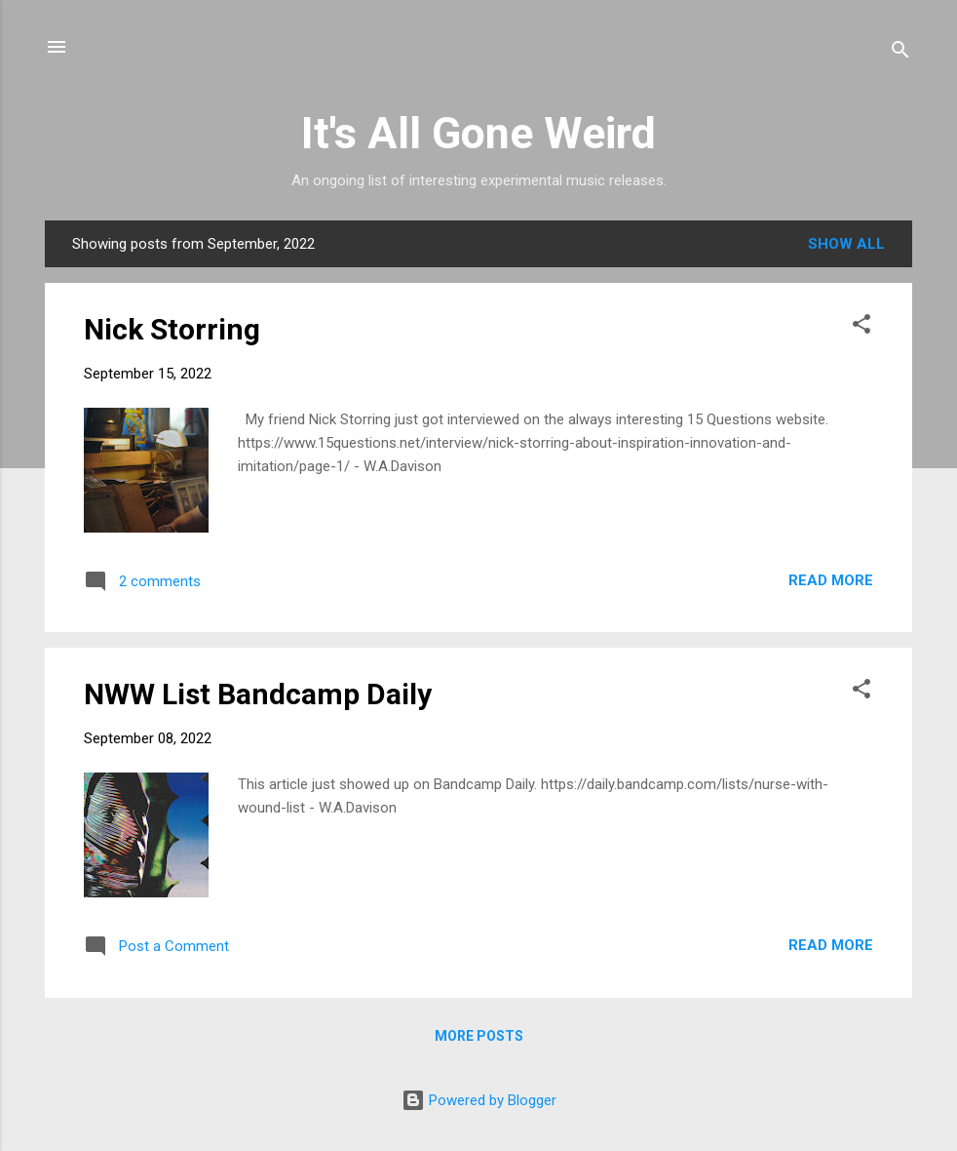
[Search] (900, 53)
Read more (830, 580)
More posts (479, 1036)
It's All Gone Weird (478, 133)
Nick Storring (172, 329)
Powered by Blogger (479, 1100)
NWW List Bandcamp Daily (258, 694)
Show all (846, 244)
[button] (861, 327)
